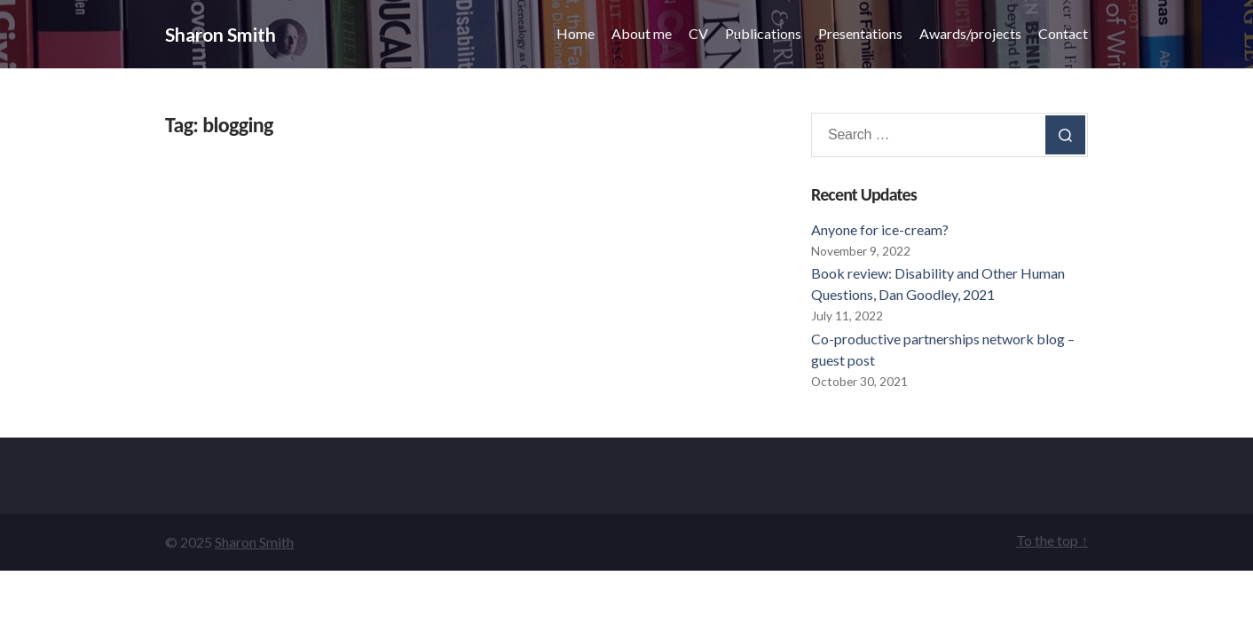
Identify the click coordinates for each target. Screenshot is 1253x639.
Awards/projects (970, 33)
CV (698, 33)
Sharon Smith (220, 34)
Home (575, 33)
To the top (1052, 540)
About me (641, 33)
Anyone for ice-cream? (880, 229)
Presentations (860, 33)
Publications (763, 33)
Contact (1063, 33)
